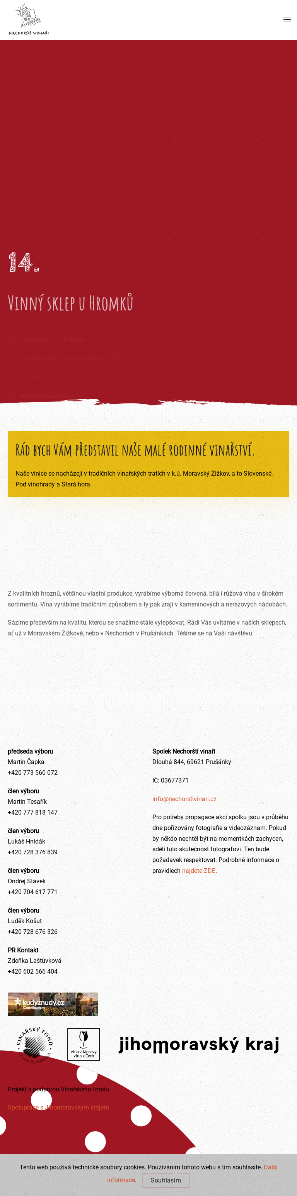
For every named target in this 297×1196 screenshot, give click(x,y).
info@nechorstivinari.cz (184, 799)
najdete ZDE (198, 870)
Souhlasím (166, 1180)
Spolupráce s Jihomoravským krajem (58, 1107)
